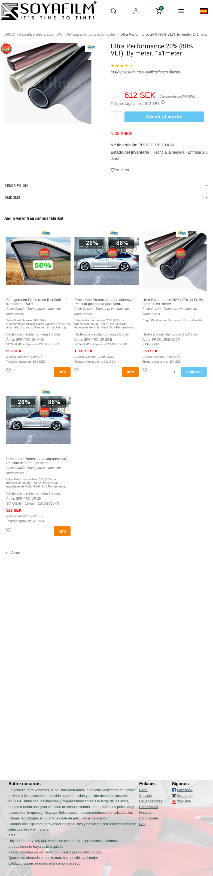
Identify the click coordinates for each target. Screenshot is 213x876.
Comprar (194, 372)
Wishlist (120, 170)
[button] (163, 102)
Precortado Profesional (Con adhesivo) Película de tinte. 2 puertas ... (36, 461)
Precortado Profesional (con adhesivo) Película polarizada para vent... (104, 302)
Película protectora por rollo (41, 34)
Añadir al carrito (164, 116)
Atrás (12, 553)
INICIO (9, 34)
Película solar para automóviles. (92, 34)
